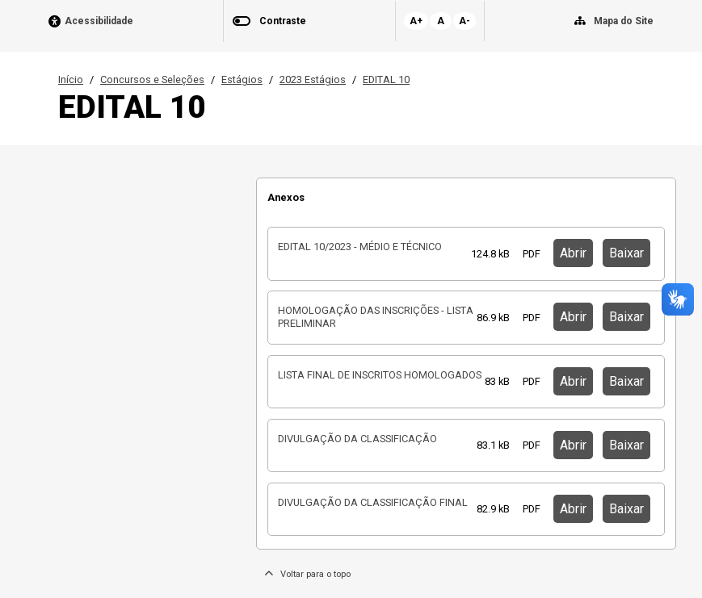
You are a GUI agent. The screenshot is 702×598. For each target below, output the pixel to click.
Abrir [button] (573, 253)
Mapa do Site (624, 21)
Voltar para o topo (307, 574)
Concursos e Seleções (152, 79)
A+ (416, 21)
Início (70, 79)
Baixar (626, 253)
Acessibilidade (99, 21)
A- (464, 21)
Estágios (242, 79)
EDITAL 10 (386, 79)
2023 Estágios (313, 79)
